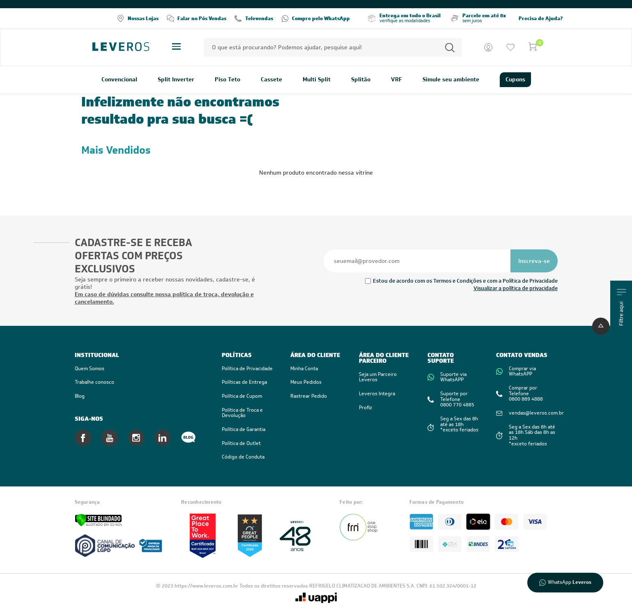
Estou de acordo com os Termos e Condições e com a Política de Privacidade (465, 280)
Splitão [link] (360, 79)
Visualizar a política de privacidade (515, 288)
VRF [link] (396, 79)
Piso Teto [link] (227, 79)
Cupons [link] (515, 79)
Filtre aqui (621, 307)
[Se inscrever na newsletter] (534, 260)
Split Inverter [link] (176, 79)
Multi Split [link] (317, 79)
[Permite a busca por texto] (450, 47)
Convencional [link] (119, 79)
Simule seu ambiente (451, 79)
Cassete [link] (271, 79)
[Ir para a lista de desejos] (510, 47)
